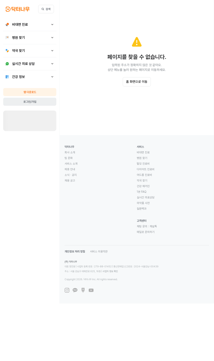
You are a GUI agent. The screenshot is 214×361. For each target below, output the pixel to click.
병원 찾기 (142, 158)
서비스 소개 (71, 163)
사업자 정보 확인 (110, 271)
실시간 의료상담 (145, 197)
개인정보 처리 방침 (75, 251)
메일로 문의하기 (145, 232)
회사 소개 (70, 152)
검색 (46, 9)
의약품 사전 (143, 203)
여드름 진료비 (144, 174)
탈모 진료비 (143, 163)
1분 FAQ (141, 191)
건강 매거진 (143, 186)
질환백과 (141, 208)
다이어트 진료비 (145, 169)
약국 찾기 (142, 180)
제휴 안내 (70, 169)
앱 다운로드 (30, 92)
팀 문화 (69, 158)
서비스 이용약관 (99, 251)
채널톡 (153, 226)
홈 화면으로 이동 (136, 82)
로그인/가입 (29, 101)
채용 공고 (70, 180)
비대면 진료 (143, 152)
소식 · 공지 (71, 174)
